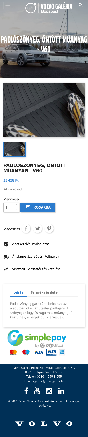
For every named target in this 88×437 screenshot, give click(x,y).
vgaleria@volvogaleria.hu (48, 381)
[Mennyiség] (8, 207)
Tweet (37, 228)
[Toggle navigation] (7, 5)
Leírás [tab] (18, 292)
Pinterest (49, 228)
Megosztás (26, 228)
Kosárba (38, 207)
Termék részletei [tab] (44, 292)
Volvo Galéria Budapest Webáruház (41, 401)
